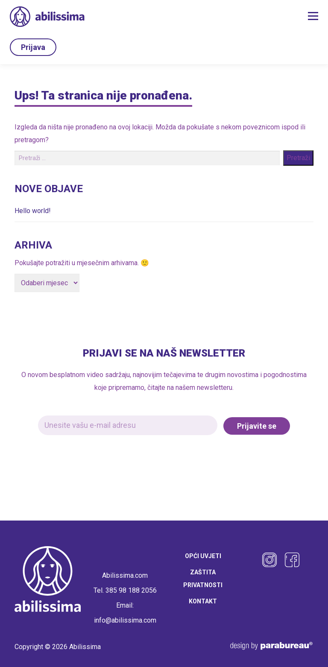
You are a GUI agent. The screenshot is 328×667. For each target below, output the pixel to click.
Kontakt (203, 600)
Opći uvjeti (203, 554)
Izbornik (312, 16)
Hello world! (33, 209)
